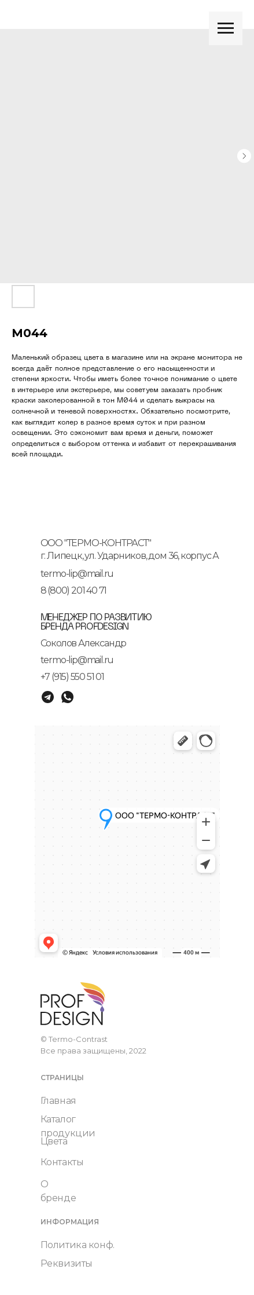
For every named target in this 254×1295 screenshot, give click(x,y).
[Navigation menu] (226, 28)
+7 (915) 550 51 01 (72, 676)
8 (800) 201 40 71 (74, 590)
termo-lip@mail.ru (77, 573)
